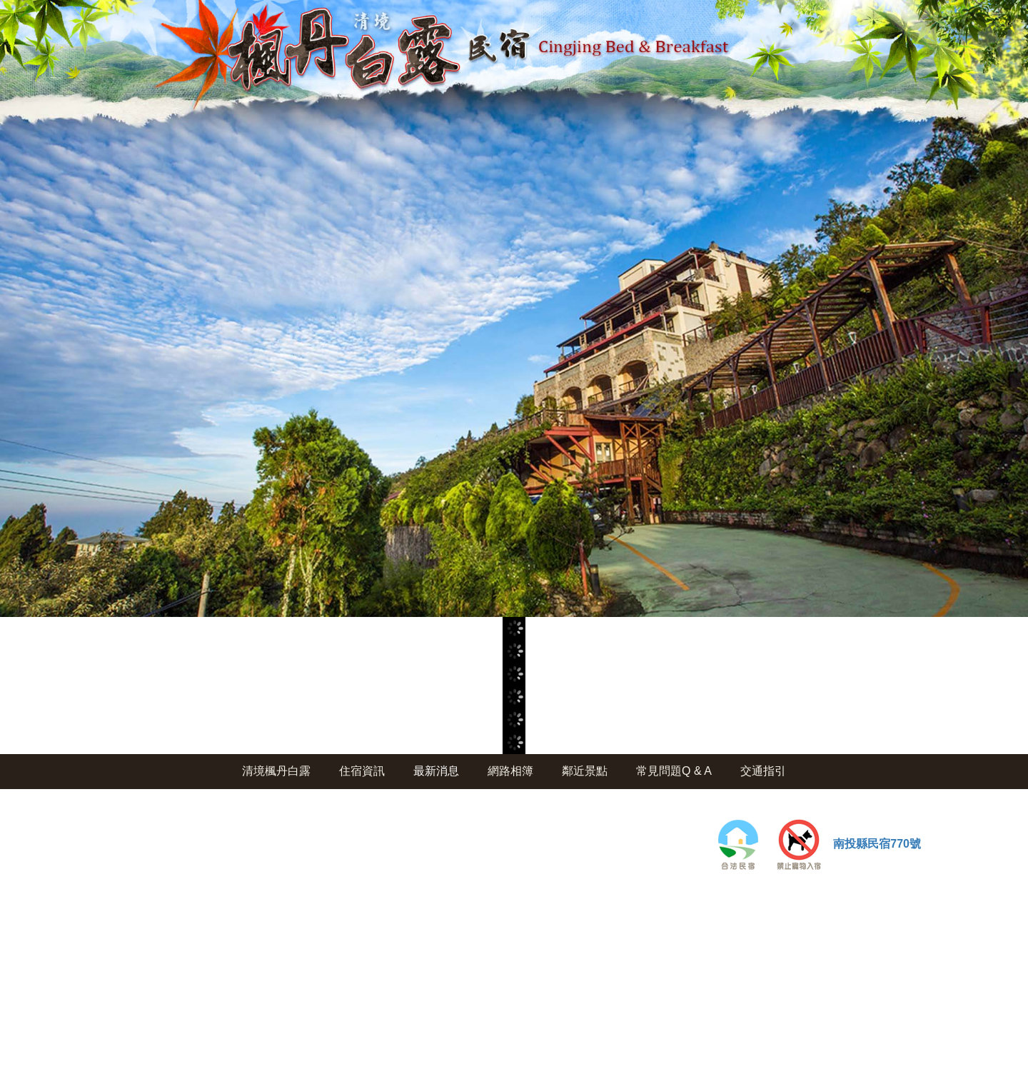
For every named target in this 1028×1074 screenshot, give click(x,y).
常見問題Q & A (674, 771)
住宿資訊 (362, 771)
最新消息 (436, 771)
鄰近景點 (585, 771)
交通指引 (763, 771)
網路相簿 (510, 771)
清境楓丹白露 (276, 771)
